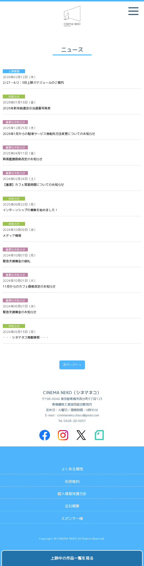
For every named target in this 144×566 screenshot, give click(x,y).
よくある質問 (72, 468)
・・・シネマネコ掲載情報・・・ (26, 337)
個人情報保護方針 (72, 493)
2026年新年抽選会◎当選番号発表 (26, 108)
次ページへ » (72, 364)
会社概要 (72, 505)
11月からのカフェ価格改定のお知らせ (29, 286)
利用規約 (72, 481)
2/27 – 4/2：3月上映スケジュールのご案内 (33, 82)
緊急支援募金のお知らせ (19, 312)
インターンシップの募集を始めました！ (30, 210)
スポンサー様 (72, 518)
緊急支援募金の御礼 (16, 261)
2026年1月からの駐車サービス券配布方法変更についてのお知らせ (49, 134)
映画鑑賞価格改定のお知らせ (23, 159)
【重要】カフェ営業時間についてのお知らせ (33, 184)
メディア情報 (12, 235)
